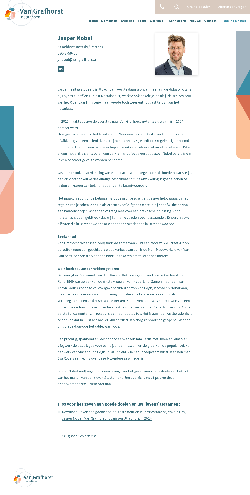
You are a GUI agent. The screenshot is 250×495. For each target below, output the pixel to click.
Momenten (109, 21)
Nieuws (195, 21)
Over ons (127, 21)
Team (142, 21)
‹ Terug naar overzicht (77, 435)
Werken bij (157, 21)
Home (93, 21)
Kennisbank (177, 21)
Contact (210, 21)
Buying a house (235, 21)
